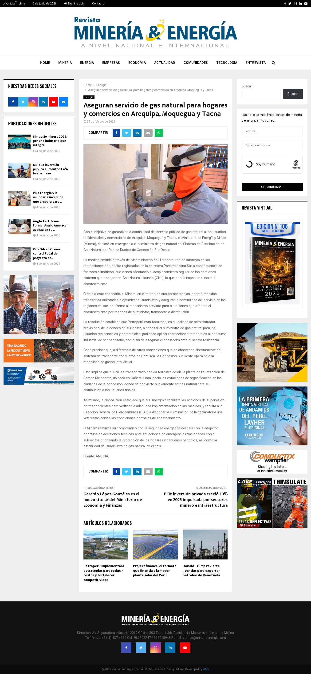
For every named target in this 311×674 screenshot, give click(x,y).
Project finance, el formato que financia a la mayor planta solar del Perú (155, 570)
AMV (206, 669)
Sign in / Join (74, 3)
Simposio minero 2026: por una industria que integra (50, 141)
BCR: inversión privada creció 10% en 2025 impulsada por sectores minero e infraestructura (196, 500)
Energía (87, 63)
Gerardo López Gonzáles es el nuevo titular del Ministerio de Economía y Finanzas (112, 500)
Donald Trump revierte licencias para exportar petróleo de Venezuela (201, 570)
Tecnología (226, 63)
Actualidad (164, 63)
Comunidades (196, 63)
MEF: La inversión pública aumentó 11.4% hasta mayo (50, 169)
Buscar (247, 86)
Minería (65, 63)
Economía (137, 63)
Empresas (111, 63)
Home (45, 63)
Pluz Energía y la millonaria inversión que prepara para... (48, 197)
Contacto (98, 3)
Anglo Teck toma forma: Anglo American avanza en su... (50, 225)
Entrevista (256, 63)
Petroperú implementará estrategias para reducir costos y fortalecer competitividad (103, 573)
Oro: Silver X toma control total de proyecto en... (47, 253)
